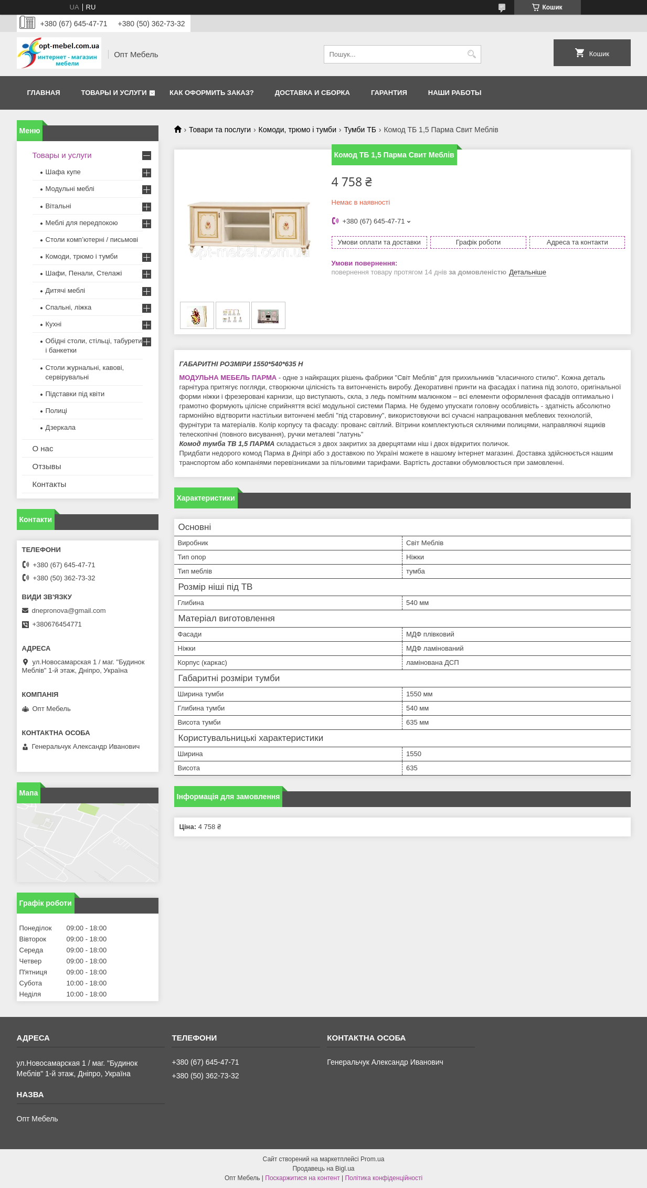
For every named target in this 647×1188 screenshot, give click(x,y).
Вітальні (58, 206)
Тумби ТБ (360, 129)
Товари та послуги (220, 129)
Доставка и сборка (312, 93)
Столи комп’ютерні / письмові (92, 239)
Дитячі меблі (66, 290)
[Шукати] (472, 54)
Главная (43, 93)
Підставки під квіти (75, 394)
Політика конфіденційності (383, 1178)
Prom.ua (372, 1159)
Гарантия (389, 93)
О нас (43, 448)
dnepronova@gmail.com (69, 610)
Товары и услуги (114, 93)
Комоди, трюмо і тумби (297, 129)
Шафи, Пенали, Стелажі (84, 273)
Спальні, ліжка (69, 307)
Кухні (54, 324)
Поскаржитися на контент (302, 1178)
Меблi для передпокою (82, 223)
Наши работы (455, 93)
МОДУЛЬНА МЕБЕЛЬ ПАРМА (228, 377)
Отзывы (47, 466)
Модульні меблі (70, 189)
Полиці (56, 411)
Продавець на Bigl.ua (323, 1168)
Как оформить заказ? (211, 93)
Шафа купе (63, 172)
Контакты (50, 484)
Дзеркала (61, 427)
